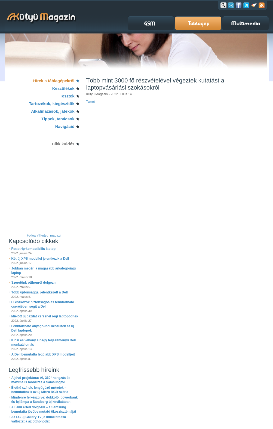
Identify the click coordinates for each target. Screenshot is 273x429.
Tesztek (67, 96)
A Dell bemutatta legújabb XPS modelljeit (43, 354)
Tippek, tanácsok (57, 119)
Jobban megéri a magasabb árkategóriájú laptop (43, 270)
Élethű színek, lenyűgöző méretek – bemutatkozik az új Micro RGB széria (39, 390)
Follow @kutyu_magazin (45, 235)
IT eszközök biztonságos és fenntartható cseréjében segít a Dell (42, 304)
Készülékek (63, 88)
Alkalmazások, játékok (52, 111)
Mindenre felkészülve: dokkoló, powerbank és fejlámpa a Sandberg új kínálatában (44, 400)
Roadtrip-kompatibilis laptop (33, 249)
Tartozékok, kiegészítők (51, 103)
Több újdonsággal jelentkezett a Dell (39, 292)
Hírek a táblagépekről (54, 80)
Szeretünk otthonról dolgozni (34, 282)
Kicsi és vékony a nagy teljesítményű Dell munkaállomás (43, 342)
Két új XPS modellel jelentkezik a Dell (40, 259)
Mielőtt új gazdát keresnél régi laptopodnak (44, 316)
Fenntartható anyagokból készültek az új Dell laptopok (42, 328)
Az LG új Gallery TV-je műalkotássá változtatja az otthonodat (38, 419)
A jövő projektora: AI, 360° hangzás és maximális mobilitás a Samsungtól (40, 380)
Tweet (90, 102)
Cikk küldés (63, 144)
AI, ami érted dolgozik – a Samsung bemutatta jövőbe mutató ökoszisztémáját (43, 409)
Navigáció (65, 126)
